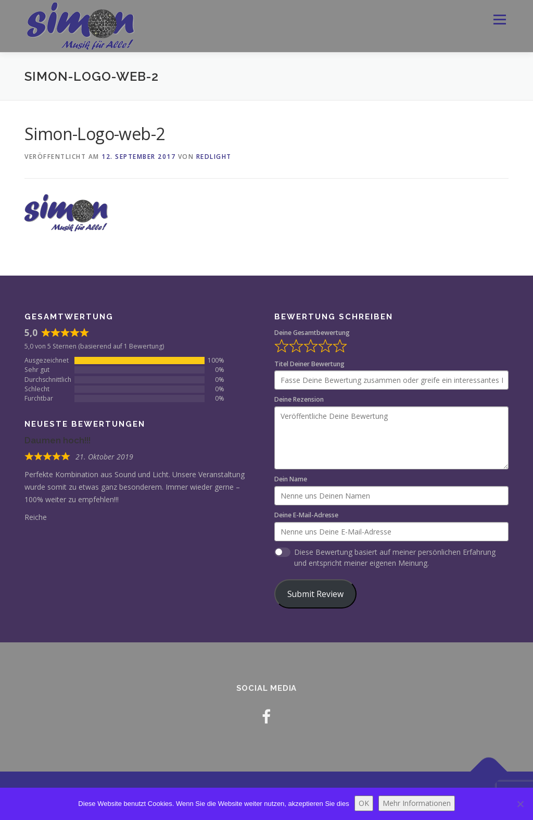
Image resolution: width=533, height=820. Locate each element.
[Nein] (520, 804)
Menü (499, 19)
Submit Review (315, 594)
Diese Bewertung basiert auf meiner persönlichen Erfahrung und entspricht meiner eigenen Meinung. (395, 557)
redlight (214, 156)
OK (364, 803)
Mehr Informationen (417, 803)
